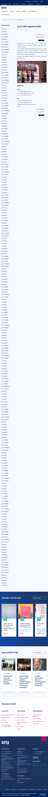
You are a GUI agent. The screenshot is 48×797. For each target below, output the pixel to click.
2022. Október (5, 138)
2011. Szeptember (5, 478)
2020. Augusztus (5, 205)
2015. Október (5, 353)
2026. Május (4, 29)
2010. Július (4, 514)
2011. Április (4, 491)
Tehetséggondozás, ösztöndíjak (7, 714)
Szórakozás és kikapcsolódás (38, 721)
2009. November (5, 534)
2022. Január (4, 161)
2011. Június (4, 485)
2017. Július (4, 299)
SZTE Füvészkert (20, 726)
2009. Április (4, 552)
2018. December (5, 256)
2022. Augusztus (5, 144)
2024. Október (5, 77)
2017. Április (4, 307)
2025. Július (4, 54)
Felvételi (9, 4)
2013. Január (4, 437)
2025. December (5, 41)
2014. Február (5, 404)
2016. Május (4, 335)
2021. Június (4, 179)
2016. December (5, 317)
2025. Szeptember (5, 49)
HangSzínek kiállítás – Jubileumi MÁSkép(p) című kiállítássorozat (25, 625)
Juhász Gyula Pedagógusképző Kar (8, 767)
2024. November (5, 75)
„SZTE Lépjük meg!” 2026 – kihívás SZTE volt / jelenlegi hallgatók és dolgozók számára (9, 627)
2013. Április (4, 429)
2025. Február (5, 67)
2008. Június (4, 577)
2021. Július (4, 177)
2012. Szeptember (5, 447)
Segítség (44, 789)
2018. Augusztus (5, 266)
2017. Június (4, 302)
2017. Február (5, 312)
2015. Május (4, 366)
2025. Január (4, 70)
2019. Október (5, 230)
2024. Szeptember (5, 80)
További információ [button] (25, 795)
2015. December (5, 348)
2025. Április (4, 62)
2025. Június (4, 57)
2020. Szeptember (5, 202)
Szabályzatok (19, 753)
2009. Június (4, 547)
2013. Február (5, 434)
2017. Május (4, 304)
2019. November (5, 228)
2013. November (5, 411)
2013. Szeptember (5, 417)
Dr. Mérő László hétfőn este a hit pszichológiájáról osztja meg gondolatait (40, 681)
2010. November (5, 503)
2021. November (5, 166)
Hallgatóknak (23, 4)
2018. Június (4, 271)
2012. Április (4, 460)
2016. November (5, 320)
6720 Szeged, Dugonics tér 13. (40, 751)
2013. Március (5, 432)
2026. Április (4, 31)
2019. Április (4, 246)
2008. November (5, 565)
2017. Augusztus (5, 297)
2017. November (5, 289)
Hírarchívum (14, 19)
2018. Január (4, 284)
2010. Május (4, 519)
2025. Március (5, 64)
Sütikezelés (7, 789)
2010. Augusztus (5, 511)
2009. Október (5, 537)
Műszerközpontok (32, 11)
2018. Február (5, 281)
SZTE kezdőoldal (4, 4)
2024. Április (4, 92)
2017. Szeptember (5, 294)
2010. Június (4, 516)
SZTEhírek (9, 19)
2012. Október (5, 445)
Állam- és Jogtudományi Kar (7, 751)
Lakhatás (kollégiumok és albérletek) (37, 715)
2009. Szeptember (5, 539)
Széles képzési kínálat (21, 714)
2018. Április (4, 276)
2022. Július (4, 146)
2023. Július (4, 115)
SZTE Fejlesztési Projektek (22, 769)
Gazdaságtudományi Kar (6, 764)
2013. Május (4, 427)
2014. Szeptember (5, 386)
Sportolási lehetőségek (37, 718)
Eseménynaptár (37, 598)
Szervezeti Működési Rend (22, 755)
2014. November (5, 381)
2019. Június (4, 240)
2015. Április (4, 368)
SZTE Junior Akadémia (21, 720)
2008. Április (4, 580)
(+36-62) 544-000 (38, 753)
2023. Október (5, 108)
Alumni (38, 4)
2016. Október (5, 322)
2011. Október (5, 475)
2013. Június (4, 424)
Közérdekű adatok (31, 789)
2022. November (5, 136)
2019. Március (5, 248)
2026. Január (4, 39)
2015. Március (5, 371)
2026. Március (5, 34)
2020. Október (5, 200)
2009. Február (5, 557)
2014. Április (4, 399)
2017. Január (4, 315)
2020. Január (4, 223)
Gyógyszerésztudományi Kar (7, 765)
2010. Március (5, 524)
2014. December (5, 378)
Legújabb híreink (7, 673)
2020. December (5, 195)
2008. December (5, 562)
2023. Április (4, 123)
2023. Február (5, 128)
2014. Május (4, 396)
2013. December (5, 409)
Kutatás (18, 11)
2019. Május (4, 243)
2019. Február (5, 251)
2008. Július (4, 575)
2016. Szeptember (5, 325)
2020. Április (4, 215)
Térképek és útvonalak (36, 758)
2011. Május (4, 488)
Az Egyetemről (5, 11)
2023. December (5, 103)
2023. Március (5, 126)
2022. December (5, 133)
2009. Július (4, 544)
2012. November (5, 442)
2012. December (5, 440)
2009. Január (4, 559)
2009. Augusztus (5, 542)
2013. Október (5, 414)
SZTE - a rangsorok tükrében (22, 717)
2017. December (5, 286)
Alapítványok (19, 751)
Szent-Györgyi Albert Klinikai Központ (24, 778)
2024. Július (4, 85)
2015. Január (4, 376)
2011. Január (4, 498)
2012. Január (4, 468)
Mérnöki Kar (4, 771)
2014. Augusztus (5, 389)
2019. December (5, 225)
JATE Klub (19, 729)
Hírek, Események (6, 14)
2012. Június (4, 455)
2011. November (5, 473)
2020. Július (4, 207)
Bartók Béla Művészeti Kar (6, 753)
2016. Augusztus (5, 327)
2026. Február (5, 36)
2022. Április (4, 154)
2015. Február (5, 373)
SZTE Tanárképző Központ (6, 776)
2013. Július (4, 422)
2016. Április (4, 337)
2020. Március (5, 218)
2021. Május (4, 182)
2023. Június (4, 118)
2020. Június (4, 210)
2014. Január (4, 406)
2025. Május (4, 59)
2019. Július (4, 238)
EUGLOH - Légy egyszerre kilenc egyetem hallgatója (6, 725)
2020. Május (4, 212)
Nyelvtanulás (4, 720)
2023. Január (4, 131)
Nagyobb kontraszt (45, 1)
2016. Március (5, 340)
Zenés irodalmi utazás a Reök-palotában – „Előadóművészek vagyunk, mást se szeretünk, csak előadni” (24, 681)
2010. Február (5, 526)
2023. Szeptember (5, 110)
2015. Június (4, 363)
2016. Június (4, 332)
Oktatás (12, 11)
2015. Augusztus (5, 358)
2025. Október (5, 47)
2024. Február (5, 98)
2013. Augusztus (5, 419)
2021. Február (5, 189)
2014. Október (5, 383)
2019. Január (4, 253)
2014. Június (4, 394)
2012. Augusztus (5, 450)
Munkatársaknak (30, 4)
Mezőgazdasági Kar (5, 769)
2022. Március (5, 156)
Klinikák (18, 780)
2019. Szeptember (5, 233)
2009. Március (5, 554)
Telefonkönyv (28, 1)
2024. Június (4, 87)
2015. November (5, 350)
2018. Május (4, 274)
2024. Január (4, 100)
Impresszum (39, 789)
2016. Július (4, 330)
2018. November (5, 258)
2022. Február (5, 159)
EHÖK (18, 767)
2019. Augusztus (5, 235)
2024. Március (5, 95)
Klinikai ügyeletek (20, 782)
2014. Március (5, 401)
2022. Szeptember (5, 141)
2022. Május (4, 151)
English (41, 1)
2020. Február (5, 220)
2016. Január (4, 345)
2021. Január (4, 192)
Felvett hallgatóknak (16, 4)
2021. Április (4, 184)
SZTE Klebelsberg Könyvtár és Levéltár (22, 723)
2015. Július (4, 360)
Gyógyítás (24, 11)
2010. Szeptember (5, 508)
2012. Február (5, 465)
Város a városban (36, 723)
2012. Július (4, 452)
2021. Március (5, 187)
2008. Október (5, 567)
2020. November (5, 197)
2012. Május (4, 457)
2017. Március (5, 309)
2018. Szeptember (5, 263)
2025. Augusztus (5, 52)
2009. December (5, 531)
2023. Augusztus (5, 113)
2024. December (5, 72)
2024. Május (4, 90)
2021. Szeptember (5, 172)
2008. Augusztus (5, 572)
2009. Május (4, 549)
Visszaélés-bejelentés (22, 789)
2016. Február (5, 343)
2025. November (5, 44)
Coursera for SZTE (5, 722)
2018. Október (5, 261)
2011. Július (4, 483)
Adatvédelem (35, 1)
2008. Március (5, 585)
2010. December (5, 501)
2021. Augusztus (5, 174)
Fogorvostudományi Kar (6, 762)
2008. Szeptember (20, 19)
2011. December (5, 470)
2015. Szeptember (5, 355)
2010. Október (5, 506)
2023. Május (4, 121)
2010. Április (4, 521)
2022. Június (4, 149)
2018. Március (5, 279)
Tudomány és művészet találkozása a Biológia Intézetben (8, 680)
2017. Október (5, 292)
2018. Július (4, 269)
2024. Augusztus (5, 82)
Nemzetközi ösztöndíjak (6, 717)
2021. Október (5, 169)
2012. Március (5, 463)
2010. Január (4, 529)
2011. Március (5, 493)
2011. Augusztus (5, 480)
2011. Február (5, 496)
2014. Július (4, 391)
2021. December (5, 164)
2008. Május (4, 582)
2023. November (5, 105)
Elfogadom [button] (43, 794)
